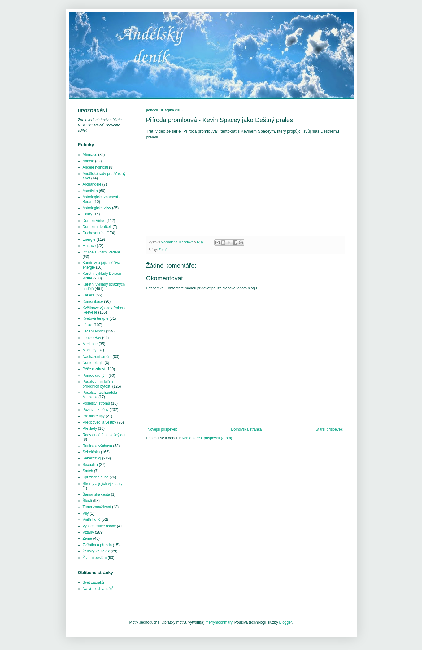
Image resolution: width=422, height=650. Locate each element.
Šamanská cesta (96, 494)
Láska (88, 325)
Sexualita (90, 465)
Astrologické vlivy (97, 208)
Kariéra (89, 295)
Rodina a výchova (97, 446)
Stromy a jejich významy (103, 483)
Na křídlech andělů (98, 588)
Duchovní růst (94, 233)
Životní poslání (95, 558)
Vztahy (88, 532)
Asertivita (90, 191)
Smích (88, 471)
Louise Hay (92, 338)
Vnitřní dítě (92, 519)
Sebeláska (91, 452)
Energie (89, 239)
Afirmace (90, 154)
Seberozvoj (92, 458)
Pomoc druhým (95, 375)
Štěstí (87, 500)
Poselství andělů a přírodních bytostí (98, 384)
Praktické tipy (94, 416)
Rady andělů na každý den (105, 435)
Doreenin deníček (97, 227)
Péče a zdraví (94, 369)
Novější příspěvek (162, 429)
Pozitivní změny (96, 409)
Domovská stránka (246, 429)
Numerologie (93, 363)
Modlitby (90, 350)
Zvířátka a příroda (97, 545)
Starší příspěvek (329, 429)
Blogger (285, 622)
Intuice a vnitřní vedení (101, 252)
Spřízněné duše (96, 477)
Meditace (90, 344)
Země (163, 250)
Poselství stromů (96, 403)
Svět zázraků (93, 582)
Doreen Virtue (94, 220)
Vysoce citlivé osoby (99, 526)
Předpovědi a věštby (99, 422)
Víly (86, 513)
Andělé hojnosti (95, 167)
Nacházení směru (97, 356)
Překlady (90, 428)
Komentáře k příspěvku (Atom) (207, 438)
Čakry (87, 214)
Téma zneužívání (97, 507)
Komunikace (93, 301)
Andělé (88, 161)
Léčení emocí (94, 331)
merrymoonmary (219, 622)
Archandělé (92, 184)
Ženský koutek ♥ (96, 551)
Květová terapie (95, 318)
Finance (89, 246)
